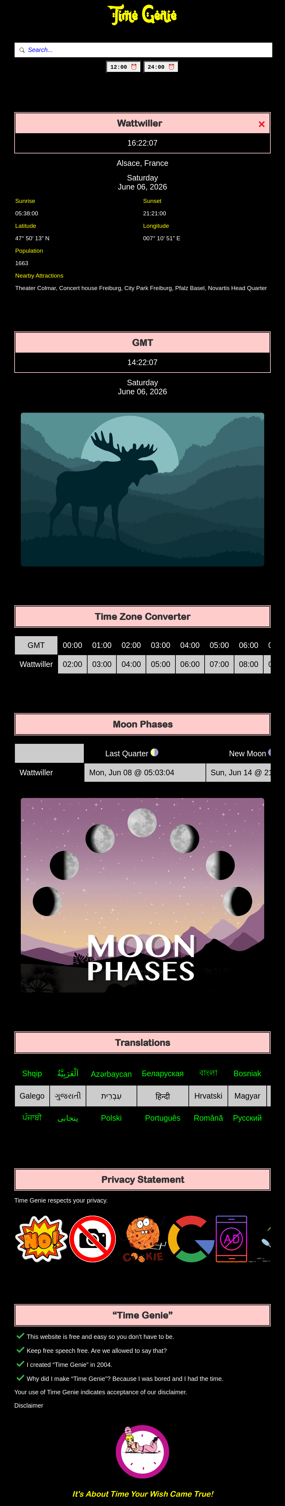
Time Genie (142, 16)
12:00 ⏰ (123, 67)
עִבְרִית (111, 1095)
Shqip (32, 1073)
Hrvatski (208, 1095)
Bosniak (247, 1073)
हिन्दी (163, 1096)
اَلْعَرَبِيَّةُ (68, 1073)
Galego (32, 1095)
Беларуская (163, 1073)
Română (208, 1118)
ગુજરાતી (68, 1095)
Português (162, 1118)
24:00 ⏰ (161, 67)
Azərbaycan (111, 1074)
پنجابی (67, 1118)
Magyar (247, 1095)
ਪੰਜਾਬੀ (32, 1117)
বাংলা (208, 1072)
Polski (111, 1118)
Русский (247, 1118)
